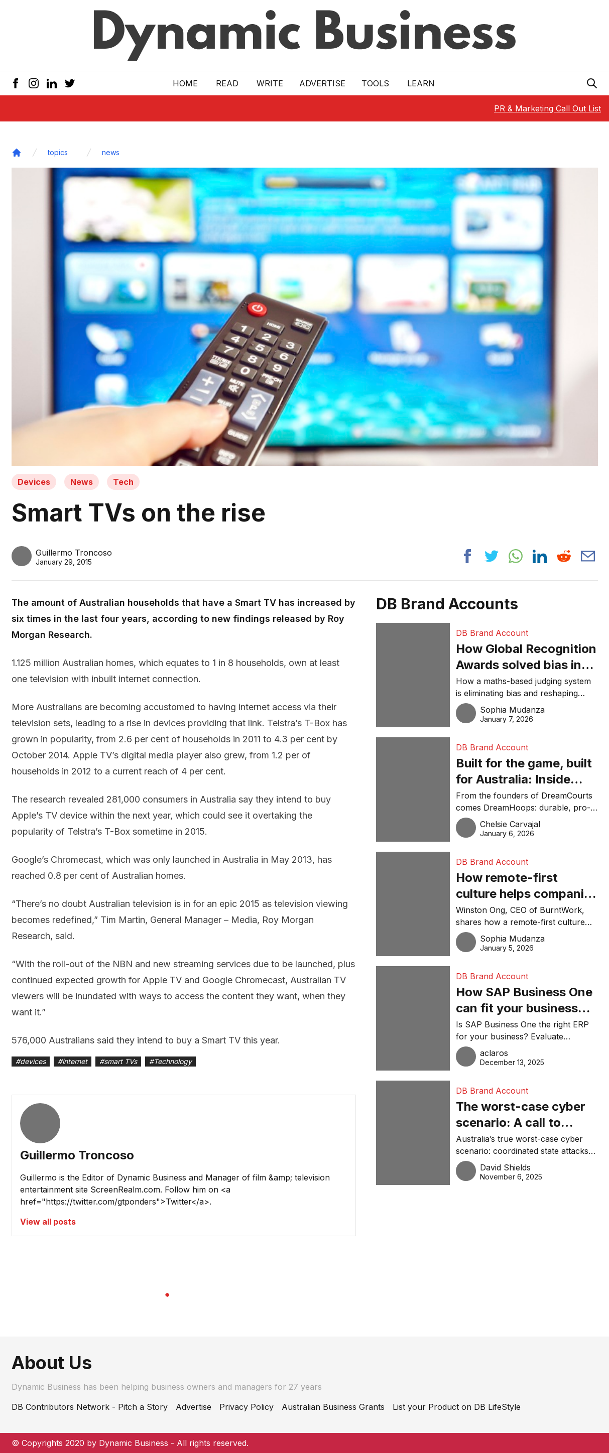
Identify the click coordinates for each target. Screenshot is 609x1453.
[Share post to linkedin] (540, 556)
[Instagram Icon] (34, 83)
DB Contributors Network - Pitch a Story (90, 1407)
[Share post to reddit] (564, 556)
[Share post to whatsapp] (516, 556)
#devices (31, 1061)
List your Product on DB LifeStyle (457, 1407)
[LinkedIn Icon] (52, 83)
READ (227, 83)
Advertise (322, 83)
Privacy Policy (246, 1407)
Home (185, 83)
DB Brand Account (492, 633)
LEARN (421, 83)
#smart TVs (118, 1061)
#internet (72, 1061)
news (110, 152)
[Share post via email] (588, 556)
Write (270, 83)
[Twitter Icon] (70, 83)
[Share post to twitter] (491, 556)
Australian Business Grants (333, 1407)
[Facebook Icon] (16, 83)
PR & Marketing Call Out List (547, 108)
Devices (34, 482)
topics (58, 152)
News (81, 482)
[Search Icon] (592, 83)
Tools (375, 83)
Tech (123, 482)
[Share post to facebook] (467, 556)
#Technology (170, 1061)
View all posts (48, 1222)
